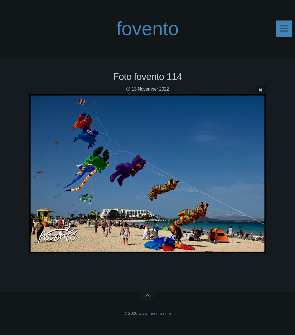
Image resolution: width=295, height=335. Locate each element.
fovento (147, 28)
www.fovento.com (155, 313)
